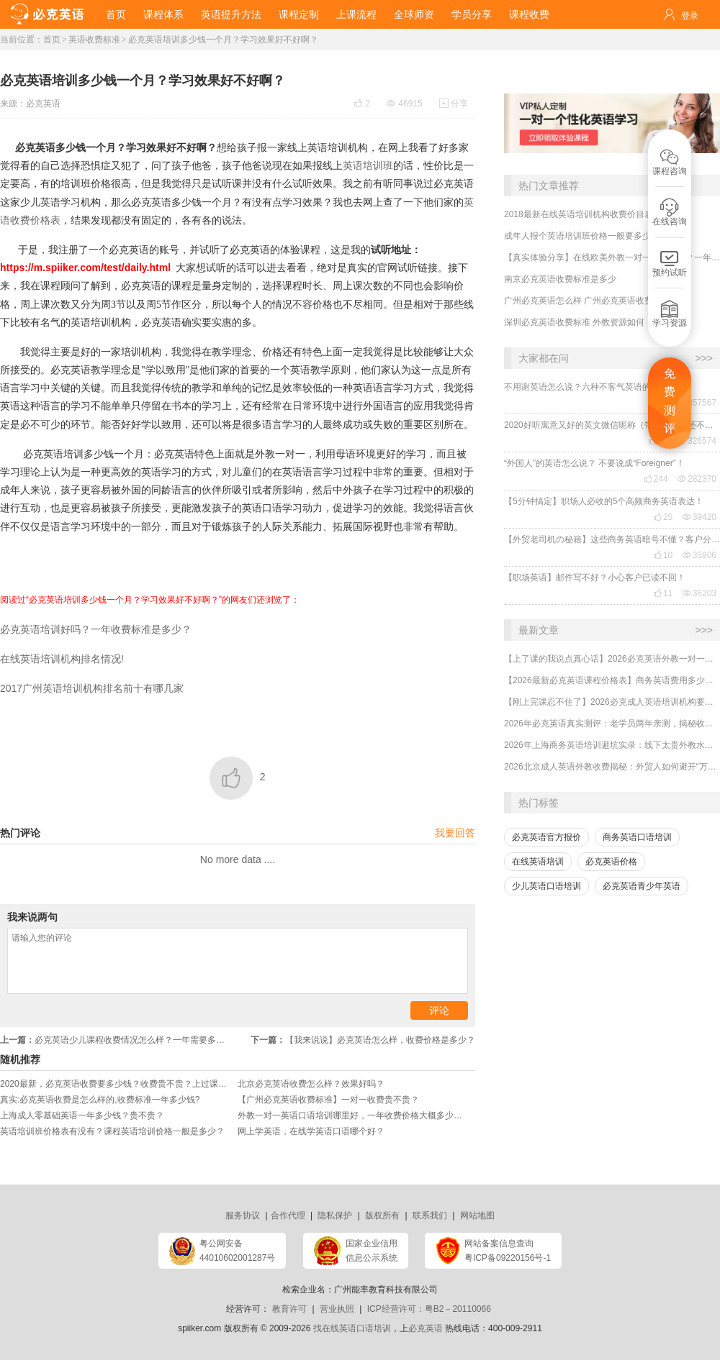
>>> (704, 358)
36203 (699, 593)
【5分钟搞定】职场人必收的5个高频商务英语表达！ (603, 501)
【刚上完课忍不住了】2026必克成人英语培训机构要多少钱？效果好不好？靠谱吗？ (612, 702)
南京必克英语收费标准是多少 (560, 279)
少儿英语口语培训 (546, 886)
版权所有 (382, 1215)
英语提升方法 (231, 14)
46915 (404, 104)
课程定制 (299, 14)
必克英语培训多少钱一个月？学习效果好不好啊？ (223, 40)
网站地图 (477, 1215)
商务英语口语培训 (637, 837)
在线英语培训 (538, 862)
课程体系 (163, 14)
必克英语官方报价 (546, 837)
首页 (116, 14)
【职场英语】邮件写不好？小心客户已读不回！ (594, 577)
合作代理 (288, 1215)
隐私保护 (335, 1215)
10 (662, 555)
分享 (453, 104)
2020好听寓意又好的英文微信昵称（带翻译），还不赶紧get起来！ (612, 425)
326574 (697, 441)
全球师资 (414, 14)
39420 (699, 517)
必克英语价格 (611, 862)
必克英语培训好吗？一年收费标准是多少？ (96, 629)
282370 (697, 479)
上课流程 (356, 14)
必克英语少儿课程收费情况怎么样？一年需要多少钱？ (119, 1040)
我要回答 (455, 833)
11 (662, 593)
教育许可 (289, 1309)
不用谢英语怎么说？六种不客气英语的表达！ (590, 387)
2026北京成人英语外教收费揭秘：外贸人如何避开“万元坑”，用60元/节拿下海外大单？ (612, 767)
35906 (699, 555)
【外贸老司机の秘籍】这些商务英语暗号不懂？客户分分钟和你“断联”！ (612, 539)
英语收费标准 (94, 40)
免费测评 (669, 401)
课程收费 (529, 14)
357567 (697, 403)
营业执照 (337, 1309)
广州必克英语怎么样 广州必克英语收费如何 (587, 301)
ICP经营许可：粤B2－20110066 (429, 1309)
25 (662, 517)
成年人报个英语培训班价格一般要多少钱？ (586, 236)
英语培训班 (368, 165)
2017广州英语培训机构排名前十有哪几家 (92, 688)
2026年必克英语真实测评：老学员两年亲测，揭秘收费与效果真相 (612, 723)
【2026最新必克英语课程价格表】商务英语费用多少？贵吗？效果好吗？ (612, 680)
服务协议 (242, 1215)
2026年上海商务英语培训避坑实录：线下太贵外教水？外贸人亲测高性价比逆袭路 (612, 745)
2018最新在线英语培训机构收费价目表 (578, 214)
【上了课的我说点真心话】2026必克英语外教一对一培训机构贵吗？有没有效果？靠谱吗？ (612, 659)
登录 (689, 16)
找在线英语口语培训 (352, 1328)
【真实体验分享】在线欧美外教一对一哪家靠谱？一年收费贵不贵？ (612, 257)
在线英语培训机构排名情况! (63, 659)
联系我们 (430, 1215)
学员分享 (471, 14)
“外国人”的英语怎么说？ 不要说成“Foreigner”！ (594, 463)
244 (656, 479)
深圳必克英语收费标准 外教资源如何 (574, 322)
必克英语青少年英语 (641, 886)
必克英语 (43, 104)
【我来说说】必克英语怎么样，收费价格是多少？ (363, 1040)
